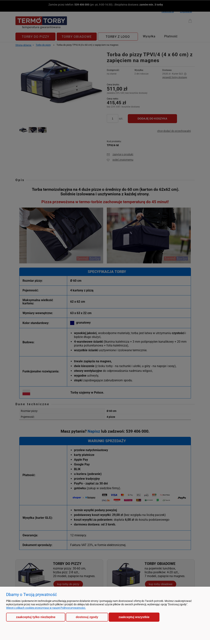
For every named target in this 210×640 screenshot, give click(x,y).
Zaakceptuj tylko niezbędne (35, 617)
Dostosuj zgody (87, 617)
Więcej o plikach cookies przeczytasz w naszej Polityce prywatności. (46, 607)
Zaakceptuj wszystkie (134, 617)
